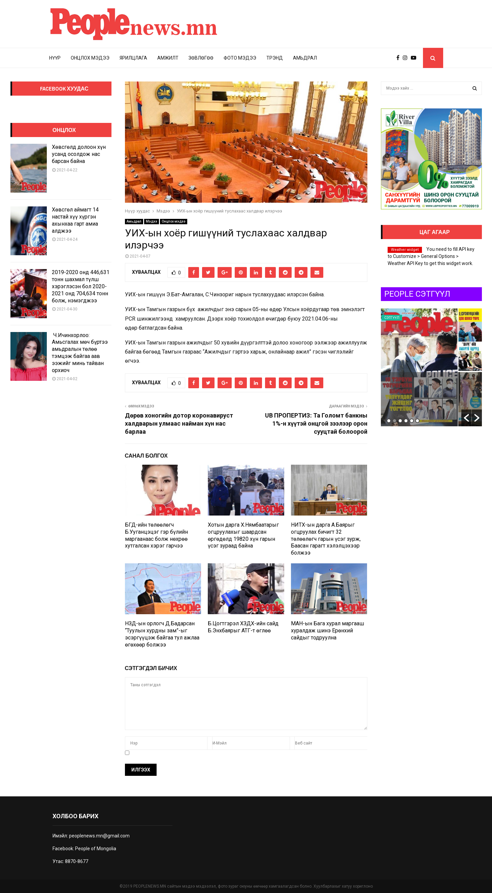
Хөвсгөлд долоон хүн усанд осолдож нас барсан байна (79, 154)
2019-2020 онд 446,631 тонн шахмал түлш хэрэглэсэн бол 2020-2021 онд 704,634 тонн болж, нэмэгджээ (80, 286)
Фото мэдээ (240, 58)
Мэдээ (151, 221)
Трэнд (274, 58)
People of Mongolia (95, 848)
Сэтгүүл (391, 318)
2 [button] (394, 421)
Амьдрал (305, 58)
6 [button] (417, 421)
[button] (466, 417)
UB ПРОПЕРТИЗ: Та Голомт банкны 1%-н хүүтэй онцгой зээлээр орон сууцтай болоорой (316, 423)
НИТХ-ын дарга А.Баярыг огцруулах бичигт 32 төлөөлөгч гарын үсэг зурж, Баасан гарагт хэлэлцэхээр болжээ (326, 539)
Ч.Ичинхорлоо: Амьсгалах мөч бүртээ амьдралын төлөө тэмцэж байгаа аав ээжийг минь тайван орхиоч (80, 352)
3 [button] (400, 421)
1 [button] (389, 421)
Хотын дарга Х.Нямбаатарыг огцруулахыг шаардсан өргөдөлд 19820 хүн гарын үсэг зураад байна (243, 535)
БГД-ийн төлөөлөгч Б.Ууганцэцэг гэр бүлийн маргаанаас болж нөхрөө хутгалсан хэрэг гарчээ (156, 535)
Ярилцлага (133, 58)
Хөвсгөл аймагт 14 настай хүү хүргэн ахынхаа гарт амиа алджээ (75, 220)
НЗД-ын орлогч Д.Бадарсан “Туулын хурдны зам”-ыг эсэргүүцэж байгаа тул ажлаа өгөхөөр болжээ (162, 634)
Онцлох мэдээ (90, 58)
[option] (431, 367)
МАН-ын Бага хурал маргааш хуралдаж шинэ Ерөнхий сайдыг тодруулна (327, 630)
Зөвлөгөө (201, 58)
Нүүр (55, 58)
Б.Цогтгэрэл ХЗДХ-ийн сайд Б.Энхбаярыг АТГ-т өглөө (243, 627)
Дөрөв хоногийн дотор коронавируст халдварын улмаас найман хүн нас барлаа (179, 423)
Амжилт (167, 58)
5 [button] (411, 421)
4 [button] (406, 421)
